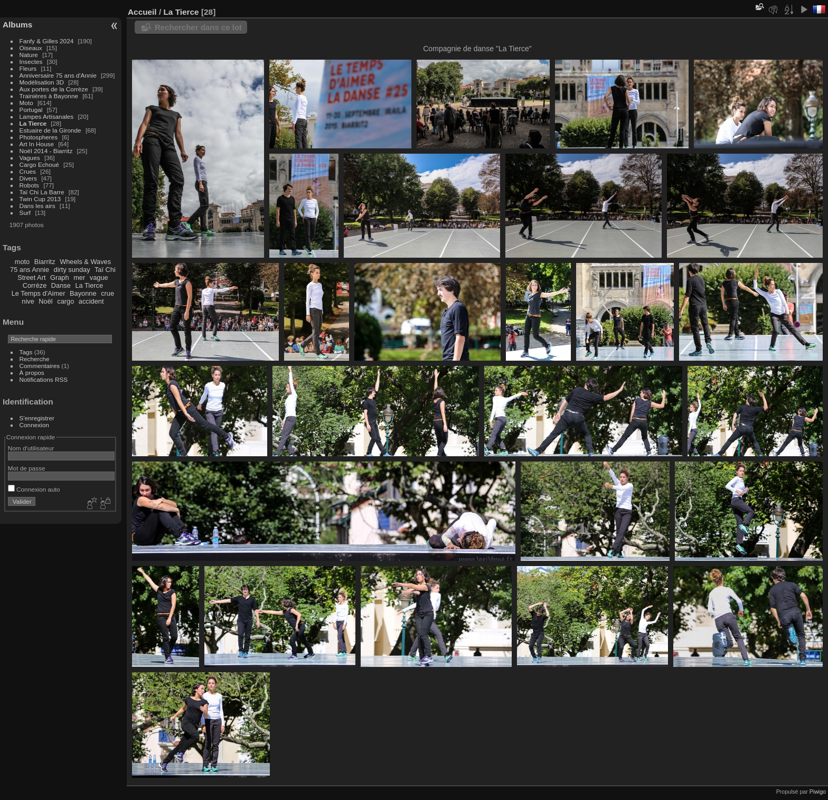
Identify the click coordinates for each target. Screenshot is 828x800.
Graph (59, 277)
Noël (45, 301)
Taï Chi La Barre (42, 192)
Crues (28, 171)
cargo (65, 301)
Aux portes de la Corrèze (54, 89)
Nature (29, 54)
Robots (29, 185)
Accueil (142, 11)
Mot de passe (26, 468)
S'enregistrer (37, 418)
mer (79, 277)
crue (107, 293)
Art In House (37, 143)
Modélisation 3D (42, 82)
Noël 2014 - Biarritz (46, 150)
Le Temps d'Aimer (38, 293)
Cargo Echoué (39, 164)
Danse (61, 285)
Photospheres (39, 137)
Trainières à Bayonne (49, 95)
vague (99, 277)
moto (22, 262)
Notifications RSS (44, 379)
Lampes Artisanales (47, 116)
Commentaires (40, 365)
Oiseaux (31, 47)
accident (91, 301)
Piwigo (818, 791)
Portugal (31, 109)
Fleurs (28, 68)
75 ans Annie (29, 270)
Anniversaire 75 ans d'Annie (59, 75)
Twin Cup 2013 (40, 198)
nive (28, 301)
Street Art (31, 277)
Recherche (35, 358)
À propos (32, 372)
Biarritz (44, 262)
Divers (28, 178)
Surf (25, 212)
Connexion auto (34, 489)
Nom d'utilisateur (31, 448)
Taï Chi (105, 270)
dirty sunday (72, 270)
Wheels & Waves (85, 262)
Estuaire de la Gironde (50, 130)
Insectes (31, 61)
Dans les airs (37, 205)
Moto (26, 102)
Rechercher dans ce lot (198, 27)
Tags (26, 352)
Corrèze (35, 285)
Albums (17, 24)
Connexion (34, 424)
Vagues (30, 157)
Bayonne (83, 293)
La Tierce (33, 123)
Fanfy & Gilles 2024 (47, 40)
